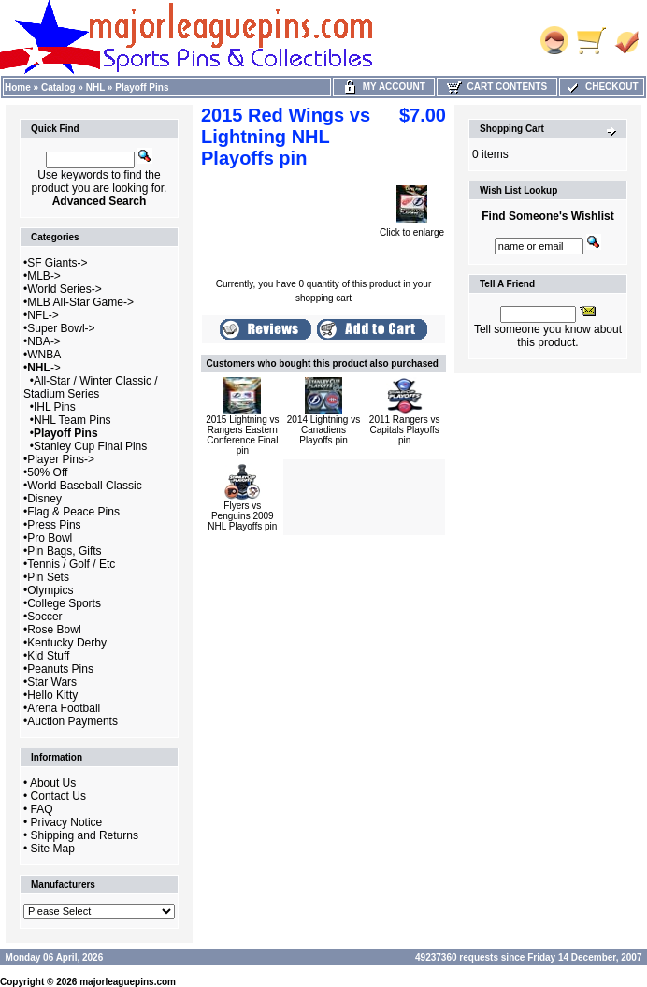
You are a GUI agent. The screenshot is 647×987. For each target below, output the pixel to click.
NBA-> (44, 341)
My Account (383, 86)
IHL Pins (55, 407)
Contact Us (58, 796)
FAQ (42, 809)
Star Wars (52, 682)
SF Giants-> (57, 262)
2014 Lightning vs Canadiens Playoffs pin (323, 429)
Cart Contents (497, 86)
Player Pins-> (60, 459)
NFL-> (43, 315)
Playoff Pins (141, 87)
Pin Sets (48, 577)
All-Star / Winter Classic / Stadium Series (90, 387)
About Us (53, 783)
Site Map (53, 848)
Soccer (44, 616)
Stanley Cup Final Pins (90, 446)
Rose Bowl (53, 629)
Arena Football (63, 708)
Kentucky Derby (67, 642)
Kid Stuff (48, 655)
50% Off (47, 472)
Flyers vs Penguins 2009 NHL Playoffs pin (242, 516)
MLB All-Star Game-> (80, 302)
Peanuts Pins (60, 668)
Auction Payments (72, 721)
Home (18, 87)
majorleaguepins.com (127, 982)
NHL (95, 87)
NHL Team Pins (72, 420)
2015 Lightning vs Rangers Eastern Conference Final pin (242, 435)
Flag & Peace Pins (73, 511)
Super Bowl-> (60, 328)
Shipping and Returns (84, 835)
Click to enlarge (412, 228)
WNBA (44, 354)
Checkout (601, 86)
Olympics (50, 590)
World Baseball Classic (84, 485)
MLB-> (44, 276)
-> (44, 367)
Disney (44, 498)
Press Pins (53, 524)
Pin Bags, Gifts (64, 551)
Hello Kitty (52, 695)
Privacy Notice (67, 822)
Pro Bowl (49, 537)
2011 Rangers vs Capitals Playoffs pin (404, 429)
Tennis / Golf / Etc (71, 564)
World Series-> (64, 289)
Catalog (58, 87)
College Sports (64, 603)
